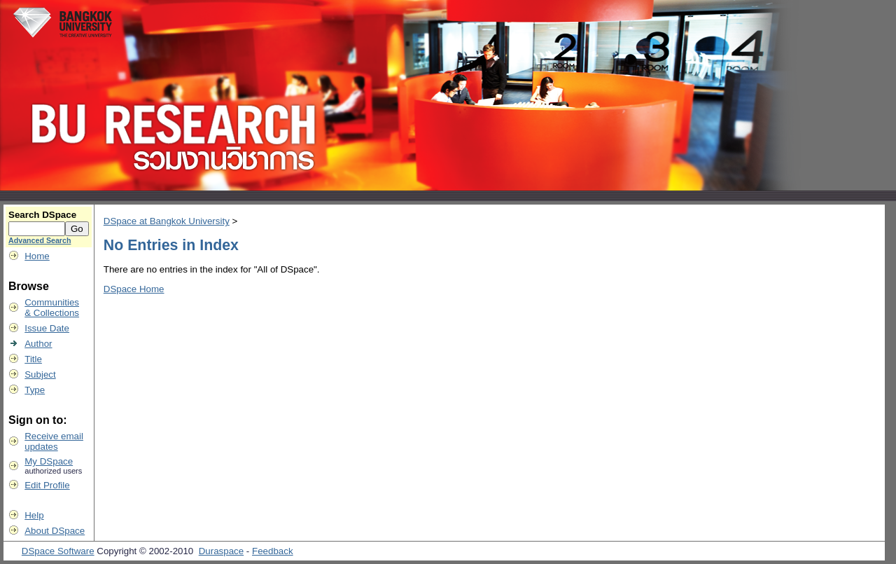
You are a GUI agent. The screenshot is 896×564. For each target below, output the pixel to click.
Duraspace (221, 551)
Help (33, 515)
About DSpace (54, 530)
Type (34, 390)
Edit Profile (46, 485)
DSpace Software (58, 551)
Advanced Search (39, 240)
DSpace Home (134, 289)
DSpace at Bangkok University (167, 221)
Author (38, 343)
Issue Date (46, 328)
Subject (39, 374)
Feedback (272, 551)
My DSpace (48, 461)
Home (37, 256)
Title (33, 359)
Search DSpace (42, 214)
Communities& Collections (51, 307)
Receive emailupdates (53, 441)
